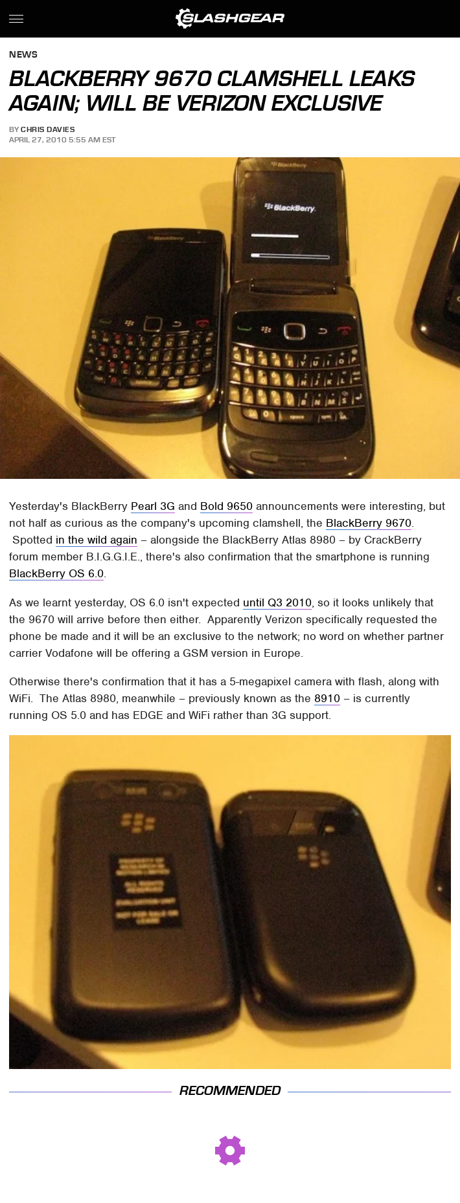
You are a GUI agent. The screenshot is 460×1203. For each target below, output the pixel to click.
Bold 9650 (226, 506)
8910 (327, 698)
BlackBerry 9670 (368, 523)
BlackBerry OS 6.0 (56, 573)
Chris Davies (48, 129)
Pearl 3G (153, 506)
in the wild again (96, 540)
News (23, 55)
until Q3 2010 (277, 602)
